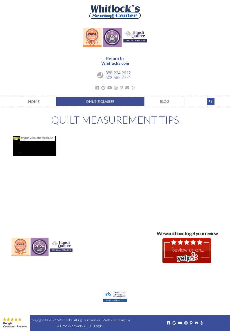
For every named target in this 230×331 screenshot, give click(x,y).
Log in (98, 326)
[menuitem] (33, 101)
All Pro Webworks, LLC (75, 326)
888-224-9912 (118, 72)
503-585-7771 (118, 77)
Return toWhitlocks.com (115, 61)
